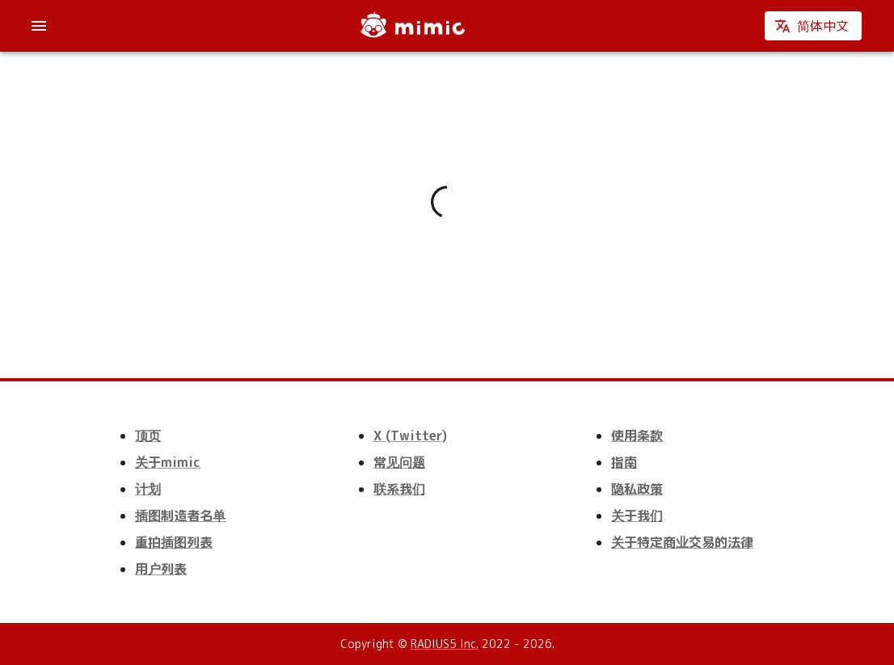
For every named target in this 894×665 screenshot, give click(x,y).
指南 (624, 462)
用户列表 (161, 569)
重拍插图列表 (174, 542)
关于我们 (637, 515)
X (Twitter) (410, 435)
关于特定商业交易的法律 (682, 542)
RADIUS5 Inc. (445, 643)
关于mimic (167, 462)
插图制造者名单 (180, 515)
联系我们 (399, 489)
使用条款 (637, 435)
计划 (148, 489)
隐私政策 (637, 489)
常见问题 (399, 462)
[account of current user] (38, 25)
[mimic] (411, 26)
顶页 (148, 435)
